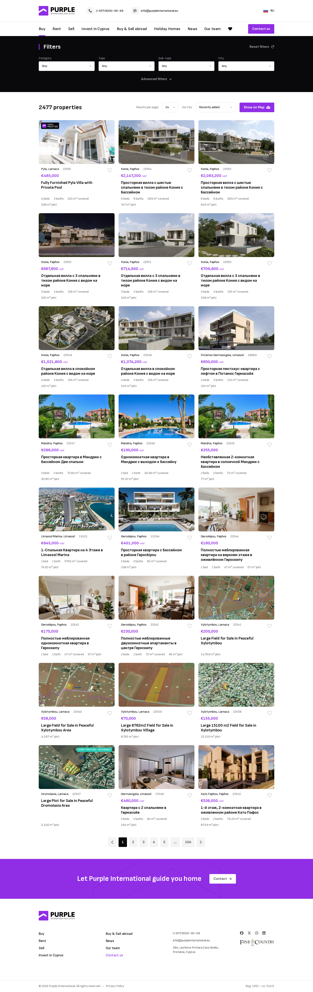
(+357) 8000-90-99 (105, 10)
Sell (71, 28)
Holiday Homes (167, 28)
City (221, 58)
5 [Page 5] (164, 842)
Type (102, 58)
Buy (42, 28)
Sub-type (164, 58)
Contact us (261, 29)
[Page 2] (200, 842)
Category (45, 58)
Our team (212, 28)
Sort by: (187, 107)
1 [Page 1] (123, 842)
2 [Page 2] (133, 842)
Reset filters (262, 47)
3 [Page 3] (144, 842)
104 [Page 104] (188, 842)
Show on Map (257, 107)
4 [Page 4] (154, 842)
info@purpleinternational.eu (154, 10)
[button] (67, 66)
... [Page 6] (175, 842)
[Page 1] (112, 842)
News (192, 28)
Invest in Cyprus (95, 28)
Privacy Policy (115, 986)
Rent (56, 28)
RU (268, 11)
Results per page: (147, 107)
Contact (223, 879)
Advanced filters (156, 79)
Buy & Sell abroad (132, 28)
